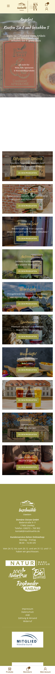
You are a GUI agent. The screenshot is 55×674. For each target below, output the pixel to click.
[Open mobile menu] (8, 6)
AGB (28, 615)
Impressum (27, 608)
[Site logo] (27, 6)
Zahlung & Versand (27, 618)
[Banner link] (27, 166)
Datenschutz (27, 611)
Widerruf (27, 621)
